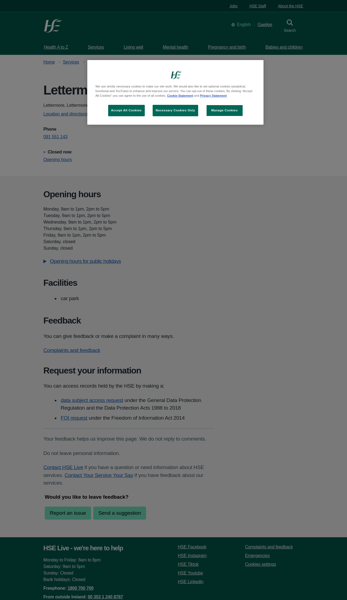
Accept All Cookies (126, 110)
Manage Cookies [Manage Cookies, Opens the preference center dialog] (224, 110)
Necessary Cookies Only (175, 110)
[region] (175, 92)
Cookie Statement (180, 95)
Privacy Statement (213, 95)
